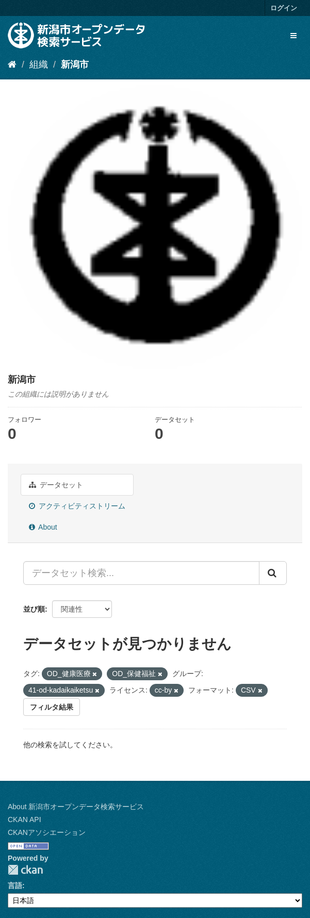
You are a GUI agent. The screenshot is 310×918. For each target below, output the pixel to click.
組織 (38, 64)
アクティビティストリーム (77, 506)
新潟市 (75, 64)
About (43, 527)
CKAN (25, 869)
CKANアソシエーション (47, 832)
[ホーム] (12, 64)
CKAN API (24, 819)
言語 (15, 885)
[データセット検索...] (141, 573)
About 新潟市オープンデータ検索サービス (76, 806)
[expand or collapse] (293, 35)
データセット (56, 485)
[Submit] (273, 573)
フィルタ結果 (51, 707)
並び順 (34, 609)
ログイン (283, 8)
